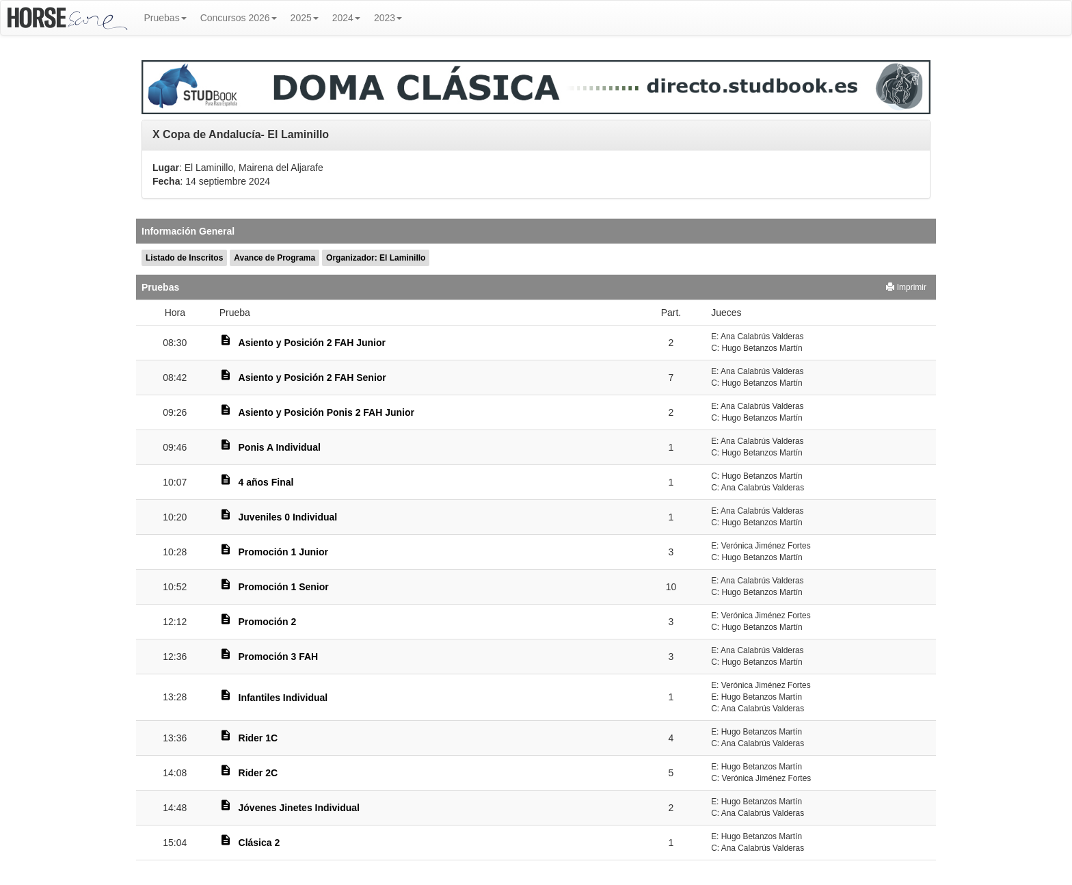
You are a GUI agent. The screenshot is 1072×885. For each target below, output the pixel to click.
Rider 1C (258, 737)
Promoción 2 (268, 621)
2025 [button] (305, 17)
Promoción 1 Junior (283, 551)
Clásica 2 (259, 842)
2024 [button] (346, 17)
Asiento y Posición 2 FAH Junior (312, 342)
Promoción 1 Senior (284, 586)
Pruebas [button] (165, 17)
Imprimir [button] (906, 287)
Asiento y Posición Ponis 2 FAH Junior (327, 412)
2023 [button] (388, 17)
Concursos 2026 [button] (238, 17)
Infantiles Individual (283, 697)
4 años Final (266, 482)
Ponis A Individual (280, 447)
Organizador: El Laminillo (375, 258)
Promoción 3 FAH (279, 656)
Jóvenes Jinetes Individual (299, 807)
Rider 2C (258, 772)
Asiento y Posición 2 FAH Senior (312, 377)
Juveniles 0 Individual (288, 517)
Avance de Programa (274, 258)
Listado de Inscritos (184, 258)
